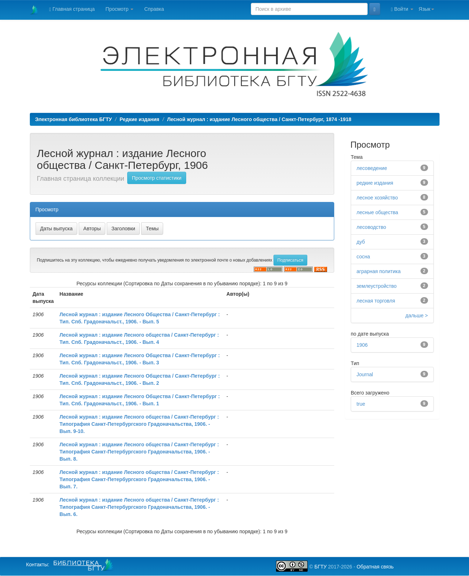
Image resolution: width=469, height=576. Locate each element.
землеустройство (377, 286)
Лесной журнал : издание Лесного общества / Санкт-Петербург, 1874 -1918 (259, 119)
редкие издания (375, 183)
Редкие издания (139, 119)
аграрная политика (379, 271)
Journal (365, 374)
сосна (363, 256)
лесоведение (372, 168)
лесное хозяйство (377, 198)
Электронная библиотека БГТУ (73, 119)
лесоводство (371, 227)
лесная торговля (376, 301)
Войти (402, 9)
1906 (362, 345)
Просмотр (120, 9)
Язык (426, 9)
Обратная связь (375, 567)
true (361, 404)
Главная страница (72, 9)
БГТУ (320, 567)
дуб (361, 242)
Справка (154, 9)
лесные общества (377, 212)
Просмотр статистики (156, 178)
